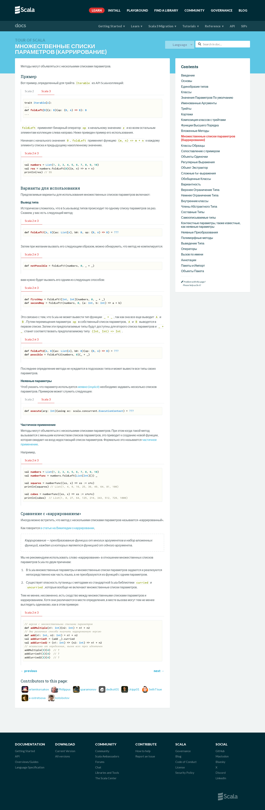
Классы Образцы (193, 145)
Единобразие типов (194, 86)
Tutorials (189, 26)
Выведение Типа (192, 243)
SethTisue (155, 689)
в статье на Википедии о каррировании (67, 528)
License (180, 767)
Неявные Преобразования (199, 232)
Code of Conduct (186, 762)
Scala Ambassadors (107, 756)
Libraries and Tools (107, 772)
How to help (143, 751)
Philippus (65, 689)
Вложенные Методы (195, 130)
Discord (221, 772)
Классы (186, 92)
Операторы (189, 249)
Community (194, 10)
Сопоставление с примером (200, 151)
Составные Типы (192, 212)
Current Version (65, 751)
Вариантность (191, 184)
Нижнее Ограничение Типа (199, 195)
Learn (97, 10)
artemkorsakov (39, 689)
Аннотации (188, 260)
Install (114, 10)
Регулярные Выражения (198, 162)
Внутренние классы (194, 201)
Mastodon (222, 756)
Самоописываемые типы (198, 217)
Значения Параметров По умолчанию (207, 97)
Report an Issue (145, 756)
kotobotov (62, 698)
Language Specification (29, 767)
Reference (213, 26)
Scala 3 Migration (160, 26)
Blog (243, 10)
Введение (188, 75)
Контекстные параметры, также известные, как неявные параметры (210, 224)
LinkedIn (221, 778)
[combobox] (222, 44)
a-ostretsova (37, 698)
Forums (99, 762)
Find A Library (166, 10)
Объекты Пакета (192, 271)
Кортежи (187, 114)
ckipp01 (134, 689)
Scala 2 (29, 91)
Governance (221, 10)
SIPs (244, 26)
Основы (186, 81)
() (88, 386)
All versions (62, 756)
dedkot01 (112, 689)
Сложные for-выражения (198, 173)
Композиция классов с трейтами (203, 119)
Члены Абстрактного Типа (199, 206)
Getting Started (110, 26)
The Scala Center (106, 778)
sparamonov (88, 689)
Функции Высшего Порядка (200, 125)
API (232, 26)
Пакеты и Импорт (193, 265)
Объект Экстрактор (194, 167)
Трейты (186, 108)
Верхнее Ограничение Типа (200, 189)
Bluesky (220, 762)
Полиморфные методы (197, 238)
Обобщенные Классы (196, 178)
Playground (137, 10)
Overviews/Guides (26, 762)
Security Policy (184, 772)
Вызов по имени (192, 254)
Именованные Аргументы (199, 103)
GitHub (220, 751)
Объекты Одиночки (194, 156)
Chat (98, 767)
